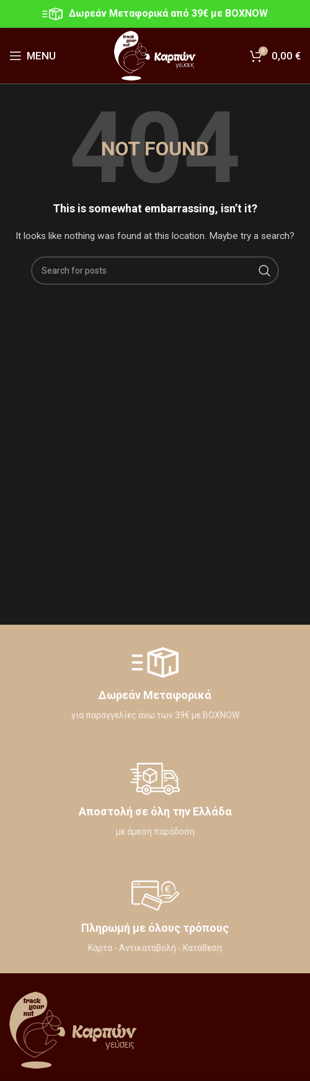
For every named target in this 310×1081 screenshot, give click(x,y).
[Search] (155, 270)
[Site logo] (155, 55)
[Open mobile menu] (32, 55)
